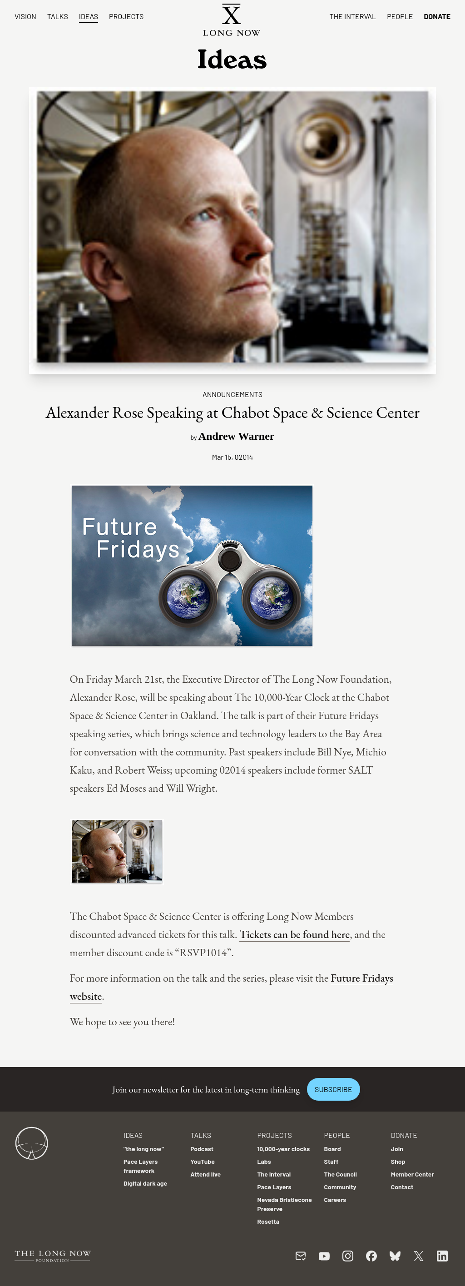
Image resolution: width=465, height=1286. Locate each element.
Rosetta (268, 1221)
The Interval (353, 16)
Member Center (412, 1174)
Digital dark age (145, 1183)
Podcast (201, 1148)
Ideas (88, 16)
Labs (264, 1161)
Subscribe (333, 1089)
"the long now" (144, 1148)
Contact (402, 1187)
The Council (340, 1174)
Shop (398, 1161)
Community (340, 1187)
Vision (25, 16)
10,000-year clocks (283, 1148)
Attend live (205, 1174)
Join (397, 1148)
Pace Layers (274, 1187)
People (400, 16)
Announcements (232, 394)
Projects (126, 16)
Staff (331, 1161)
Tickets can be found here (294, 934)
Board (332, 1148)
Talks (57, 16)
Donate (437, 16)
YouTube (202, 1161)
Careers (335, 1199)
